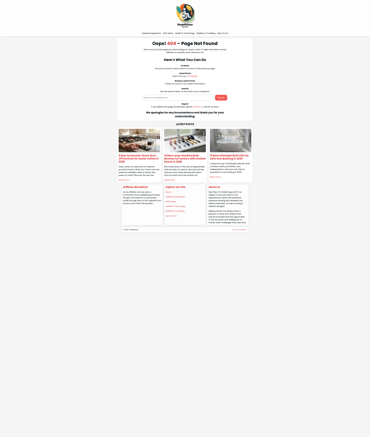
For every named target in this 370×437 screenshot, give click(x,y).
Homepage (192, 76)
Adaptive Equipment (175, 196)
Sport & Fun (171, 216)
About (168, 192)
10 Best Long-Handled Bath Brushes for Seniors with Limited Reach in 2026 (185, 158)
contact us (198, 106)
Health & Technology (175, 206)
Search (221, 97)
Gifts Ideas (171, 201)
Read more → (125, 180)
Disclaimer (243, 230)
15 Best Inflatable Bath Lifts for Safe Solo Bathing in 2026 (229, 157)
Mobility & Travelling (175, 211)
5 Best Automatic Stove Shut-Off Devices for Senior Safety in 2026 (139, 158)
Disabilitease (133, 230)
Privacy (235, 230)
